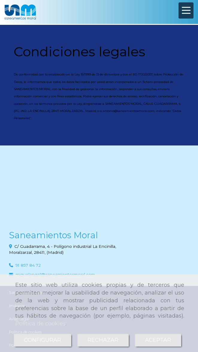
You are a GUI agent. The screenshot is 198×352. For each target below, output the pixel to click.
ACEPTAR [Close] (158, 340)
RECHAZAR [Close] (102, 340)
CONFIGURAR (42, 340)
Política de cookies (40, 323)
